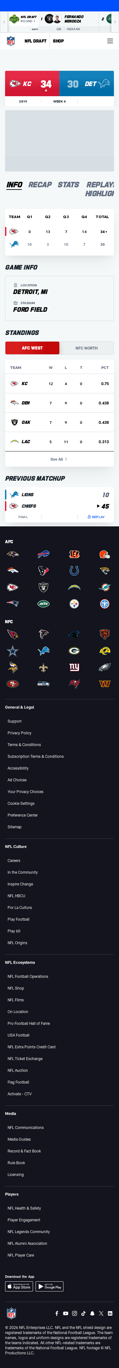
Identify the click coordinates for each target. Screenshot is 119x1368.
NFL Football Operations (28, 976)
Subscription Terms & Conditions (36, 756)
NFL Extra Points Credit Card (32, 1046)
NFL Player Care (21, 1255)
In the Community (23, 872)
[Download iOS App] (19, 1286)
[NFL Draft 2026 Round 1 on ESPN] (23, 21)
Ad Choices (17, 779)
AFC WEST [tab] (32, 347)
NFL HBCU (16, 895)
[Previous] (4, 21)
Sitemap (15, 826)
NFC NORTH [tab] (87, 348)
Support (15, 721)
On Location (18, 1011)
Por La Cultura (20, 907)
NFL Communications (26, 1127)
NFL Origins (17, 942)
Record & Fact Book (24, 1151)
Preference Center (23, 815)
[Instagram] (74, 1313)
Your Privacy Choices (25, 791)
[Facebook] (57, 1313)
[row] (59, 383)
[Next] (115, 21)
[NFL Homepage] (11, 41)
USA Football (19, 1035)
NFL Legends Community (29, 1231)
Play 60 (14, 931)
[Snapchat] (92, 1313)
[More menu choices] (110, 41)
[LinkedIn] (110, 1313)
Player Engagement (24, 1220)
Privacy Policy (19, 733)
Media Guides (19, 1139)
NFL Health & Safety (24, 1208)
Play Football (19, 919)
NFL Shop (16, 988)
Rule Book (16, 1162)
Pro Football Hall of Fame (29, 1023)
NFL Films (16, 1000)
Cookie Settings (21, 803)
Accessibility (18, 768)
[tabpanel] (59, 366)
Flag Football (18, 1082)
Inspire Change (20, 884)
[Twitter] (101, 1313)
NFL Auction (18, 1070)
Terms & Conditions (24, 744)
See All (59, 459)
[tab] (14, 185)
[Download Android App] (49, 1286)
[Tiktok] (83, 1313)
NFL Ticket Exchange (25, 1058)
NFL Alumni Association (27, 1243)
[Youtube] (65, 1313)
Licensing (16, 1174)
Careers (14, 860)
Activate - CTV (20, 1093)
